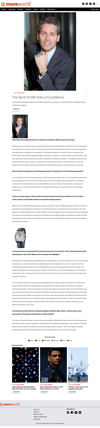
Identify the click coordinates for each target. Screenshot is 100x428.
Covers (35, 9)
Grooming (12, 9)
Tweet (37, 340)
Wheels (42, 9)
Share (31, 340)
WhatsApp (46, 340)
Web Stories (51, 9)
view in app (94, 9)
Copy (69, 340)
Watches (28, 9)
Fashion (3, 9)
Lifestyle (20, 9)
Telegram (55, 340)
